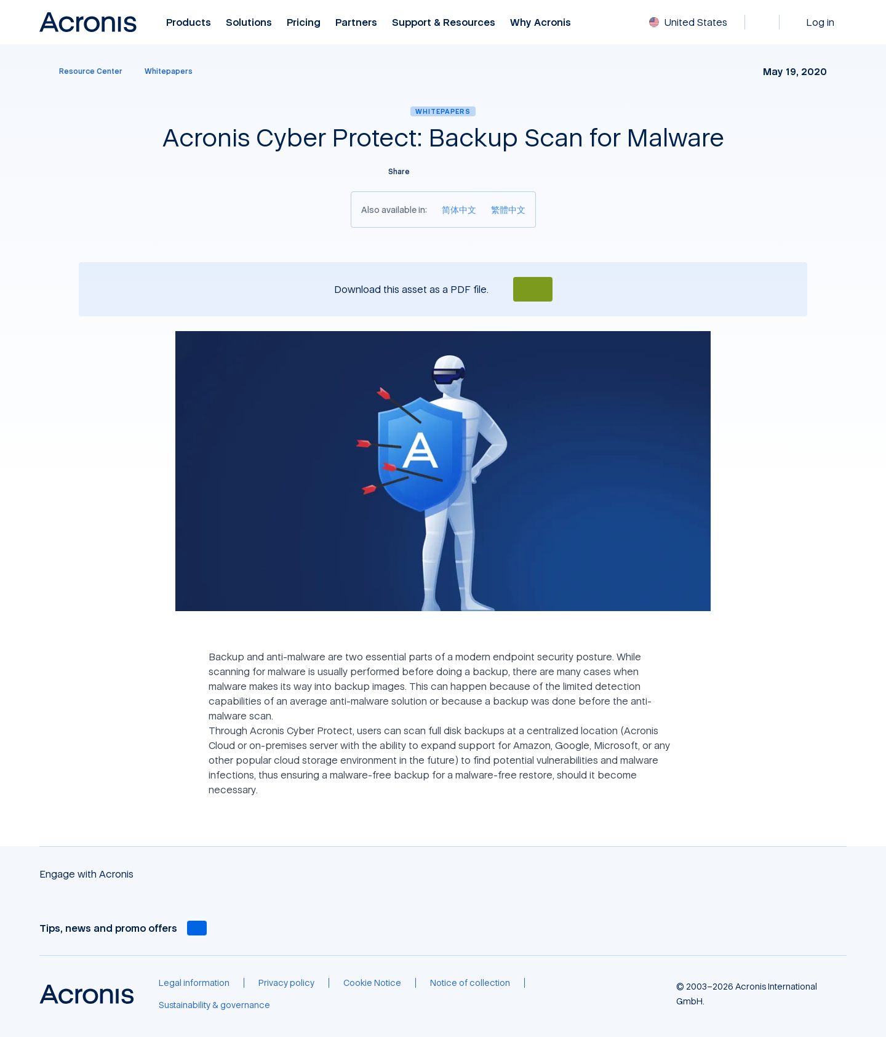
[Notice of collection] (470, 982)
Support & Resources (443, 22)
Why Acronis (540, 22)
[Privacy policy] (286, 982)
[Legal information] (194, 982)
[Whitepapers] (169, 71)
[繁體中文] (508, 209)
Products (188, 22)
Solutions (249, 22)
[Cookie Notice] (372, 982)
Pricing (304, 22)
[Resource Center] (83, 71)
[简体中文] (459, 209)
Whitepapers (443, 111)
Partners (356, 22)
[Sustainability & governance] (214, 1005)
